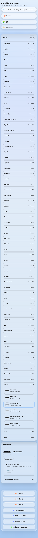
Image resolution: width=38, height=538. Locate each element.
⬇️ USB (9, 470)
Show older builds (19, 479)
